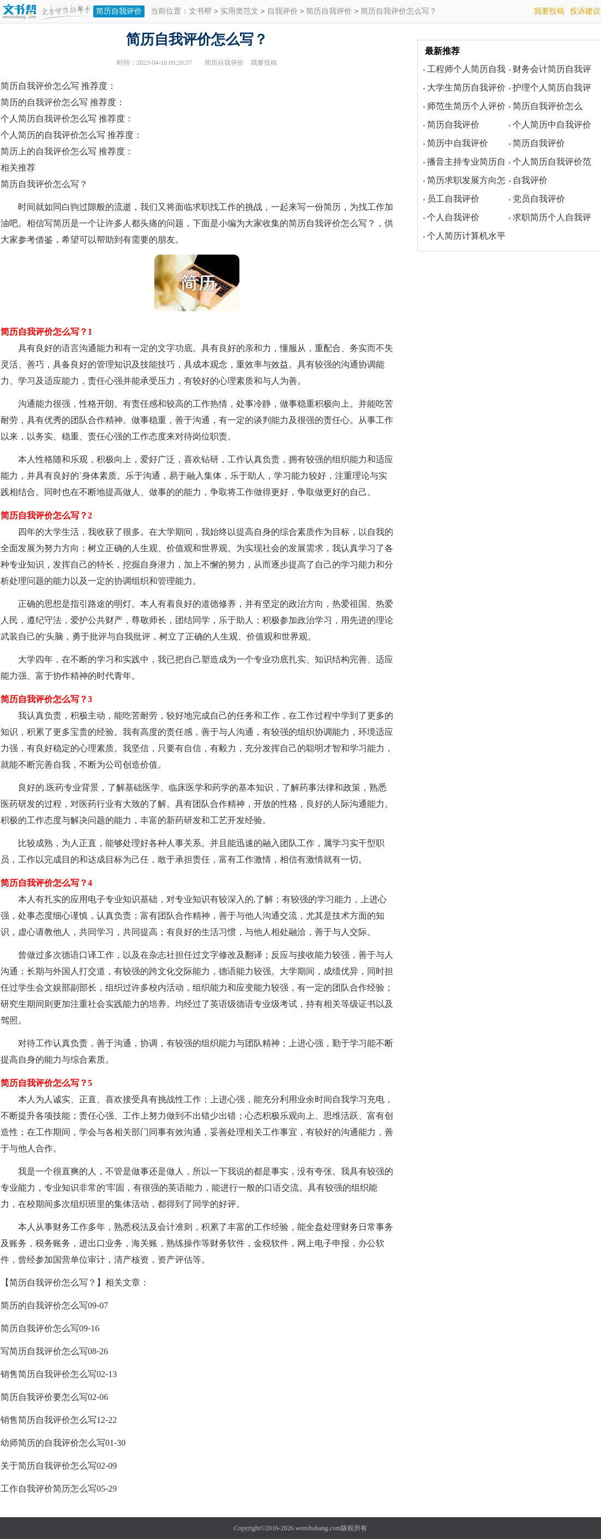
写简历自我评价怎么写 (44, 1351)
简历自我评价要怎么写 (44, 1397)
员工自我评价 (453, 198)
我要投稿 (549, 11)
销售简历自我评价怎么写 (49, 1374)
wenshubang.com (318, 1528)
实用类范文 (239, 12)
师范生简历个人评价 (466, 106)
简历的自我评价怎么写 (44, 1305)
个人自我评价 (453, 217)
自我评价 (282, 12)
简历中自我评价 (457, 143)
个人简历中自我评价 (552, 124)
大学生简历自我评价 (466, 87)
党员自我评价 (539, 198)
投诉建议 (585, 11)
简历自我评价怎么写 (40, 1328)
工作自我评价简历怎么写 (49, 1488)
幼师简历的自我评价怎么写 (53, 1442)
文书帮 (200, 12)
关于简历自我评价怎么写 (49, 1465)
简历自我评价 (119, 11)
